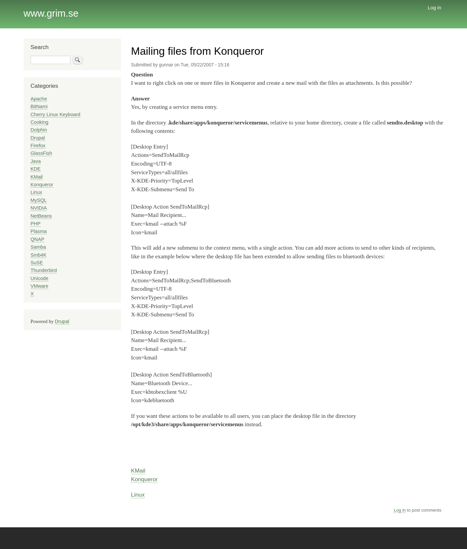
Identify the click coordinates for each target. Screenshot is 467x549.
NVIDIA (39, 208)
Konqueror (144, 479)
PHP (36, 223)
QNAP (37, 239)
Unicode (40, 278)
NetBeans (41, 216)
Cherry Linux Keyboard (55, 114)
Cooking (40, 122)
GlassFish (41, 153)
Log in (434, 7)
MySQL (39, 200)
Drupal (38, 138)
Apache (39, 98)
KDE (36, 169)
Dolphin (39, 129)
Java (36, 161)
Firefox (38, 145)
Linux (138, 494)
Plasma (39, 231)
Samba (38, 247)
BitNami (39, 106)
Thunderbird (44, 270)
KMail (138, 470)
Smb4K (39, 255)
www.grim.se (51, 13)
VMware (40, 286)
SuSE (37, 262)
